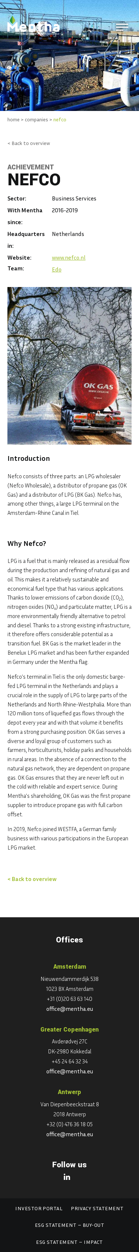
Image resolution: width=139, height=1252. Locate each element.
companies (36, 119)
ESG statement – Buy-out (69, 1225)
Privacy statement (97, 1208)
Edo (57, 269)
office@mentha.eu (69, 1008)
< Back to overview (28, 143)
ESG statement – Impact (69, 1242)
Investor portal (38, 1208)
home (13, 119)
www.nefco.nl (69, 257)
